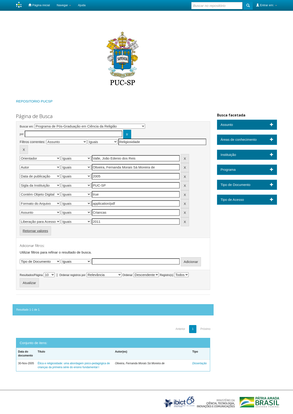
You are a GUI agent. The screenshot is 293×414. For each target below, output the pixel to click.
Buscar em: (27, 126)
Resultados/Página (31, 275)
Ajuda (81, 5)
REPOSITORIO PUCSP (34, 101)
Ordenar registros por (72, 275)
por (22, 134)
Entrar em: (266, 5)
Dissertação (199, 363)
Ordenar (127, 275)
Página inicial (39, 5)
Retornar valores (35, 231)
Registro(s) (166, 275)
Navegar (64, 5)
